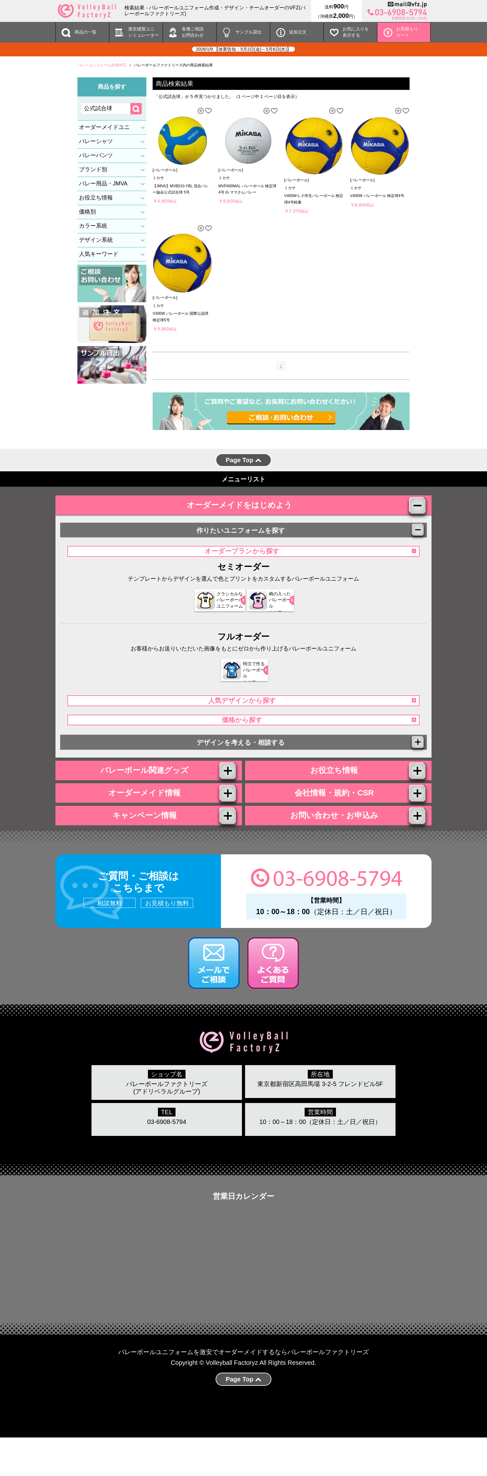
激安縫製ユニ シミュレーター (143, 32)
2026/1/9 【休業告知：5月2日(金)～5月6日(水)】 (243, 49)
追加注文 (297, 31)
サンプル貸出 (248, 31)
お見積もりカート (407, 32)
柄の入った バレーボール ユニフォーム (269, 611)
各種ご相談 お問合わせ (193, 32)
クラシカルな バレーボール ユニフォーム (209, 611)
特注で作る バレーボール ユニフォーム (239, 680)
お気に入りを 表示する (356, 32)
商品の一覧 (86, 31)
